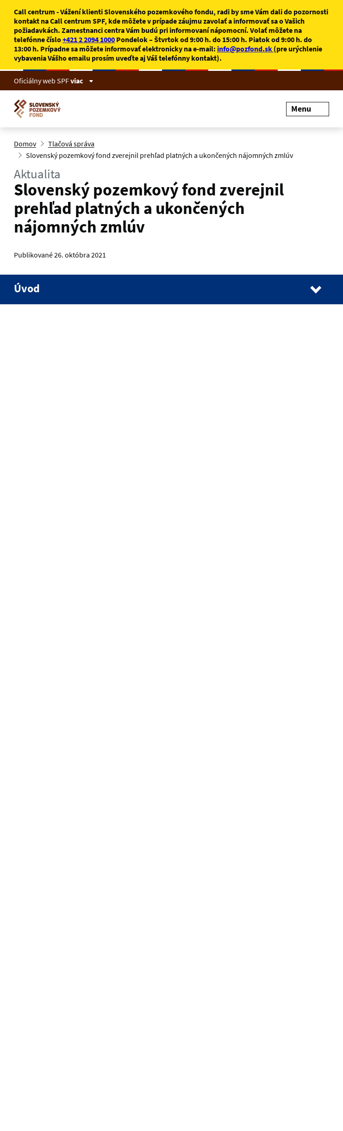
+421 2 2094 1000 (88, 39)
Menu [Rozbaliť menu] (307, 108)
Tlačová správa (71, 143)
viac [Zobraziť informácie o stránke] (82, 80)
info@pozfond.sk (245, 48)
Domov (25, 143)
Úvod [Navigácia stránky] (27, 288)
